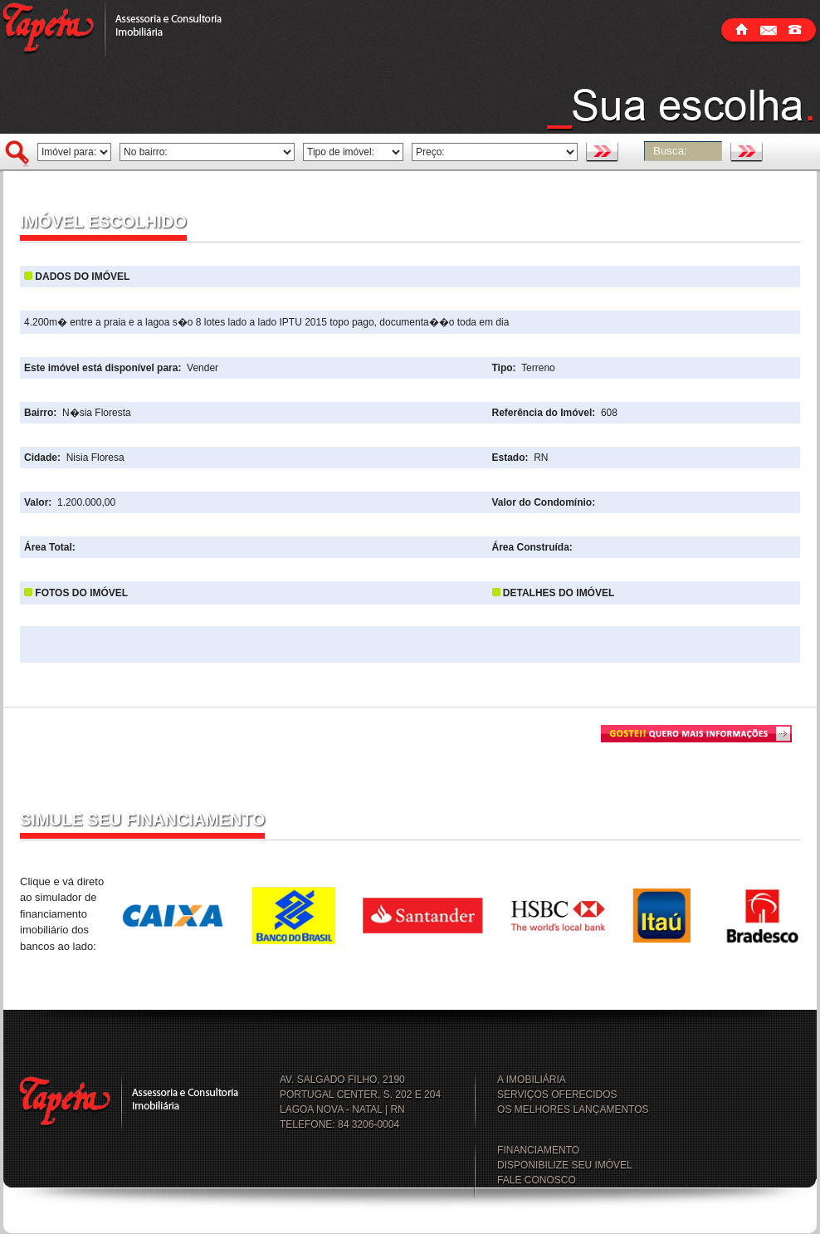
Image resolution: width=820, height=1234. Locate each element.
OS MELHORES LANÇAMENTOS (572, 1109)
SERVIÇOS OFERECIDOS (557, 1094)
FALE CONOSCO (536, 1180)
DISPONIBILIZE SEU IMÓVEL (564, 1165)
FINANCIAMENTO (538, 1150)
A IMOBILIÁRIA (531, 1079)
